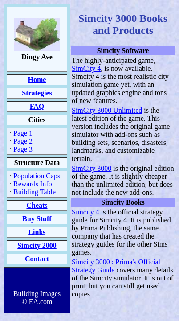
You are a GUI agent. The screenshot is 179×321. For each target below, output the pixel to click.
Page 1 (23, 133)
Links (36, 232)
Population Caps (36, 176)
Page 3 (23, 149)
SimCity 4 (86, 68)
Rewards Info (32, 184)
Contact (37, 259)
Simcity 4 (85, 212)
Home (37, 79)
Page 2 (23, 141)
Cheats (36, 205)
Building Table (34, 192)
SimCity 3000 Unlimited (107, 110)
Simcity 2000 (37, 245)
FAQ (37, 106)
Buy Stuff (36, 218)
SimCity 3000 (91, 168)
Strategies (37, 93)
